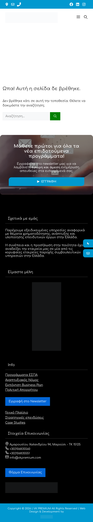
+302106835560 (17, 449)
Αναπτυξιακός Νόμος (22, 380)
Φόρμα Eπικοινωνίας (25, 472)
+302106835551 (17, 453)
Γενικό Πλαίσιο (16, 412)
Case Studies (15, 422)
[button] (78, 17)
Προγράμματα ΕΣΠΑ (21, 375)
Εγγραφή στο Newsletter (27, 401)
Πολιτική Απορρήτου (21, 390)
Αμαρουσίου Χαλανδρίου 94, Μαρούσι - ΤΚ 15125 (43, 444)
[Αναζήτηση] (55, 116)
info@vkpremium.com (23, 457)
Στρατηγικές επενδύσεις (24, 417)
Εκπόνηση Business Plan (24, 385)
